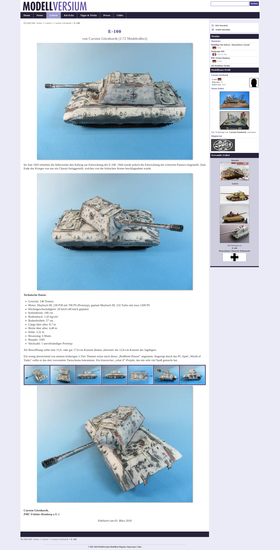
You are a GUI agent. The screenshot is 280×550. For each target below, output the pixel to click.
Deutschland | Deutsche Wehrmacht (234, 251)
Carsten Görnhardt (62, 23)
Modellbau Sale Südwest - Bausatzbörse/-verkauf (230, 45)
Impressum (131, 547)
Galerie (54, 15)
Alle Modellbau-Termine (220, 66)
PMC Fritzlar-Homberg (220, 58)
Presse (106, 15)
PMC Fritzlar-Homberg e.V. (40, 514)
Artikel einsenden (222, 30)
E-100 (234, 248)
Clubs (120, 15)
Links (139, 547)
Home (27, 15)
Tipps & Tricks (88, 15)
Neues (40, 15)
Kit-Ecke (69, 15)
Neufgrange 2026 (217, 51)
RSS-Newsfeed (221, 25)
